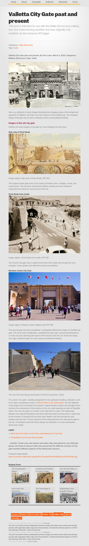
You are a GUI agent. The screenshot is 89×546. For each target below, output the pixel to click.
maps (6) (68, 514)
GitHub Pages (32, 541)
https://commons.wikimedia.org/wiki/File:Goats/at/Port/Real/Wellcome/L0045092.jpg (43, 457)
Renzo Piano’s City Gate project (51, 403)
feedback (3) (24, 514)
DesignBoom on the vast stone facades (27, 437)
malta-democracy (26, 45)
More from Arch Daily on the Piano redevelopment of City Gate (36, 434)
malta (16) (58, 514)
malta (16, 48)
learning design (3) (35, 514)
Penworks (46, 523)
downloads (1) (15, 514)
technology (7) (16, 518)
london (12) (47, 514)
